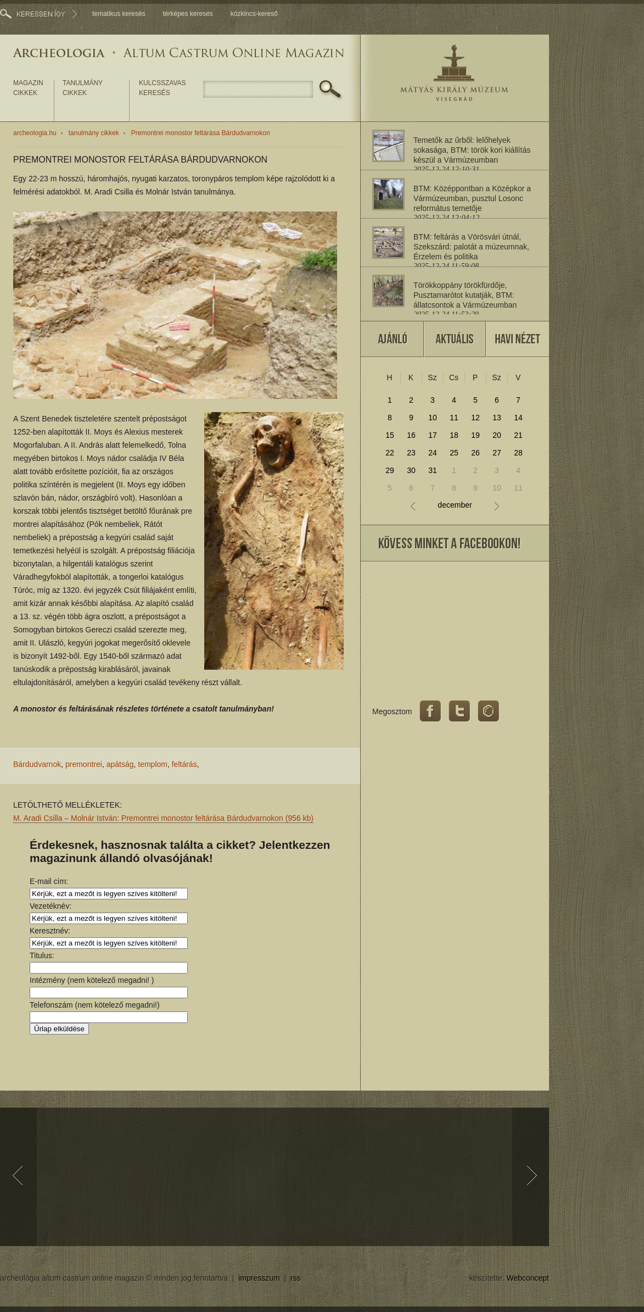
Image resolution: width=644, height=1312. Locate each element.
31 (432, 470)
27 (496, 452)
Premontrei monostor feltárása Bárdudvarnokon (200, 133)
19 (475, 435)
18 (454, 435)
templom (152, 764)
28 (518, 452)
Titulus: (42, 955)
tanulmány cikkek (83, 88)
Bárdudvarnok (37, 764)
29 (389, 470)
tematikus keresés (118, 14)
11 (454, 417)
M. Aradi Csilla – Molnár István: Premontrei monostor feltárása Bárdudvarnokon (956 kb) (163, 818)
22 (389, 452)
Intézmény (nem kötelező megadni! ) (92, 980)
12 (475, 417)
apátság (120, 764)
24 (432, 452)
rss (295, 1278)
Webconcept (527, 1278)
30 (411, 470)
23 (411, 452)
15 (389, 435)
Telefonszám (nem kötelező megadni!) (95, 1004)
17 (432, 435)
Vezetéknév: (50, 906)
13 (496, 417)
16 (411, 435)
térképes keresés (187, 14)
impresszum (258, 1278)
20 (496, 435)
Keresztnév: (50, 930)
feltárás (184, 764)
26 (475, 452)
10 (432, 417)
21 (518, 435)
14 (518, 417)
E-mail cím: (49, 881)
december (455, 505)
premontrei (83, 764)
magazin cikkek (28, 88)
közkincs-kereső (254, 14)
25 (454, 452)
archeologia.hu (35, 133)
